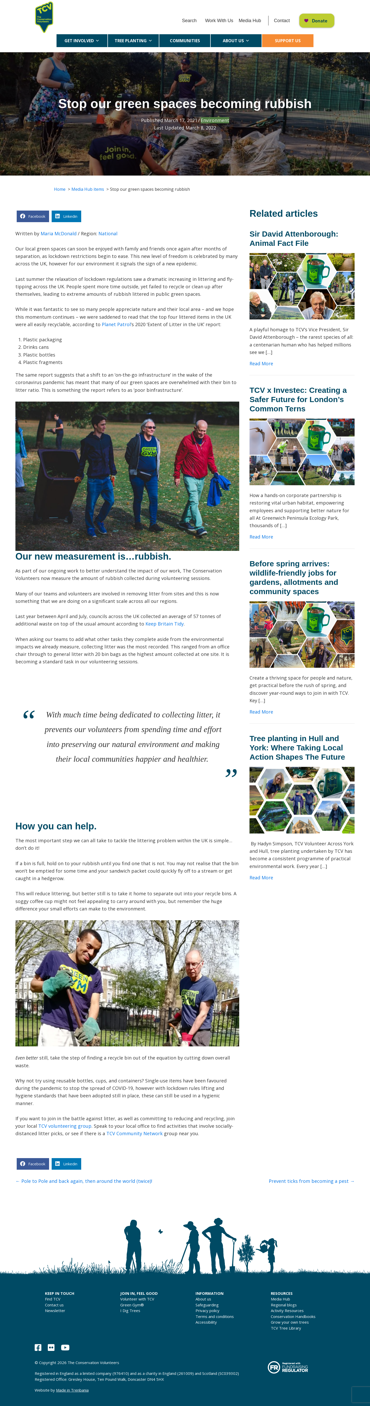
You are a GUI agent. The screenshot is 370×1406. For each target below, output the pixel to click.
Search (189, 20)
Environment (215, 120)
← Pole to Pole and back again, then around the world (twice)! (83, 1181)
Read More (261, 363)
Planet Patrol (116, 324)
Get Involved (81, 40)
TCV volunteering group (64, 1126)
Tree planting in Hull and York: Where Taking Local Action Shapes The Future (297, 747)
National (107, 233)
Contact (282, 20)
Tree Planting (133, 40)
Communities (185, 42)
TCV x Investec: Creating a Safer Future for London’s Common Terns (298, 399)
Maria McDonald (59, 233)
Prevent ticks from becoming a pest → (312, 1181)
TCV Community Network (134, 1133)
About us (236, 40)
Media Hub (250, 20)
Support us (288, 41)
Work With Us (219, 20)
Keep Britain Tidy (164, 624)
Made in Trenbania (72, 1390)
